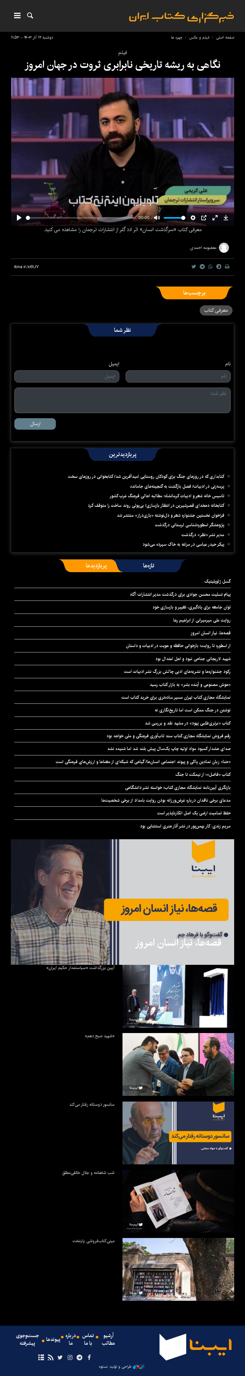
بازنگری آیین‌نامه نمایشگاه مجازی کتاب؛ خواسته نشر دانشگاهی (178, 787)
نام (228, 364)
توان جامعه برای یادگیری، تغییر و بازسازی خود (191, 607)
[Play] (19, 218)
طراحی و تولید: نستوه (122, 1367)
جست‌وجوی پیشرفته (27, 1339)
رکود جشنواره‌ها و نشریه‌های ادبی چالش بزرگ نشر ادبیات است (177, 671)
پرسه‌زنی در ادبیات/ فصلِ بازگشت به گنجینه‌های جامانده (177, 486)
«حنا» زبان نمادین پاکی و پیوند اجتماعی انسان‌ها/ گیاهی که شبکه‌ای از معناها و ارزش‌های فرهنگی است (143, 761)
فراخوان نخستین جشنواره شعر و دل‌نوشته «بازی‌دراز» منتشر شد (170, 515)
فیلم (122, 52)
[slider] (81, 218)
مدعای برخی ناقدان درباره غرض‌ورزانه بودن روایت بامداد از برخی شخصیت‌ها (166, 800)
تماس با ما (88, 1339)
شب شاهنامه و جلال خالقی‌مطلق (88, 1172)
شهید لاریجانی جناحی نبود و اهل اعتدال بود (193, 658)
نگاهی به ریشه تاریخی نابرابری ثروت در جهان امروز (122, 64)
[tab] (148, 565)
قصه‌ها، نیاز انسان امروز (210, 633)
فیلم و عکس (199, 37)
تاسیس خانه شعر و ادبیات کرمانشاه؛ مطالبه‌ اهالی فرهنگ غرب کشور (166, 495)
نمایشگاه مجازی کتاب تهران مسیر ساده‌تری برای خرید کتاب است (176, 697)
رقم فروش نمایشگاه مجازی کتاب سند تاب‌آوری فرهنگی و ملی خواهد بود (169, 735)
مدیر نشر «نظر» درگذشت (203, 534)
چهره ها (176, 37)
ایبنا (181, 18)
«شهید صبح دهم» (100, 1035)
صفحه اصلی (225, 37)
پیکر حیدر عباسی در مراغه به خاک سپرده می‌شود (183, 544)
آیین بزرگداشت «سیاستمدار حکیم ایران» (80, 967)
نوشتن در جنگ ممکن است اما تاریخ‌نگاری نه (193, 710)
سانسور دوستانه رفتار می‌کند (92, 1104)
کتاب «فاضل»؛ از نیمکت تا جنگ (203, 774)
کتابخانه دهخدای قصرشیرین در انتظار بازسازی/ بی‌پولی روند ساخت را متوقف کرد (156, 505)
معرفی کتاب (216, 310)
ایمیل (114, 364)
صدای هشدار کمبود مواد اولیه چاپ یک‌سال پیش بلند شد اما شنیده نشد (169, 748)
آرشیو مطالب (108, 1339)
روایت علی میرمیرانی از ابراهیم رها (202, 620)
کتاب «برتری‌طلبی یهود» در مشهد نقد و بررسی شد (188, 723)
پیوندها (53, 1339)
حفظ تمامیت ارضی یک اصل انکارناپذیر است (194, 813)
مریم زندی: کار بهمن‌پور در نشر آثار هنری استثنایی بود (185, 826)
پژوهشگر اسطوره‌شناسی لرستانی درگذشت (189, 524)
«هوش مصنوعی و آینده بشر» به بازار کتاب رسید (190, 684)
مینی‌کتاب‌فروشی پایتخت (93, 1240)
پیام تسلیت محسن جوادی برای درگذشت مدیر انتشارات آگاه (180, 594)
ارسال (35, 423)
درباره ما (70, 1339)
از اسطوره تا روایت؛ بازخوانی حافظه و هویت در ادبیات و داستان (178, 645)
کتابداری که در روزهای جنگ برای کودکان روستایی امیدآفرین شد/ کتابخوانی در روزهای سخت (146, 476)
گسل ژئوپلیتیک (217, 581)
